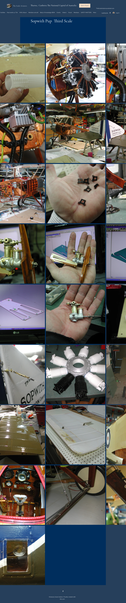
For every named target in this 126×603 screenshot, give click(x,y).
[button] (84, 6)
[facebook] (110, 13)
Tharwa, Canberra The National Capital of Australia (53, 5)
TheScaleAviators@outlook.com (105, 8)
